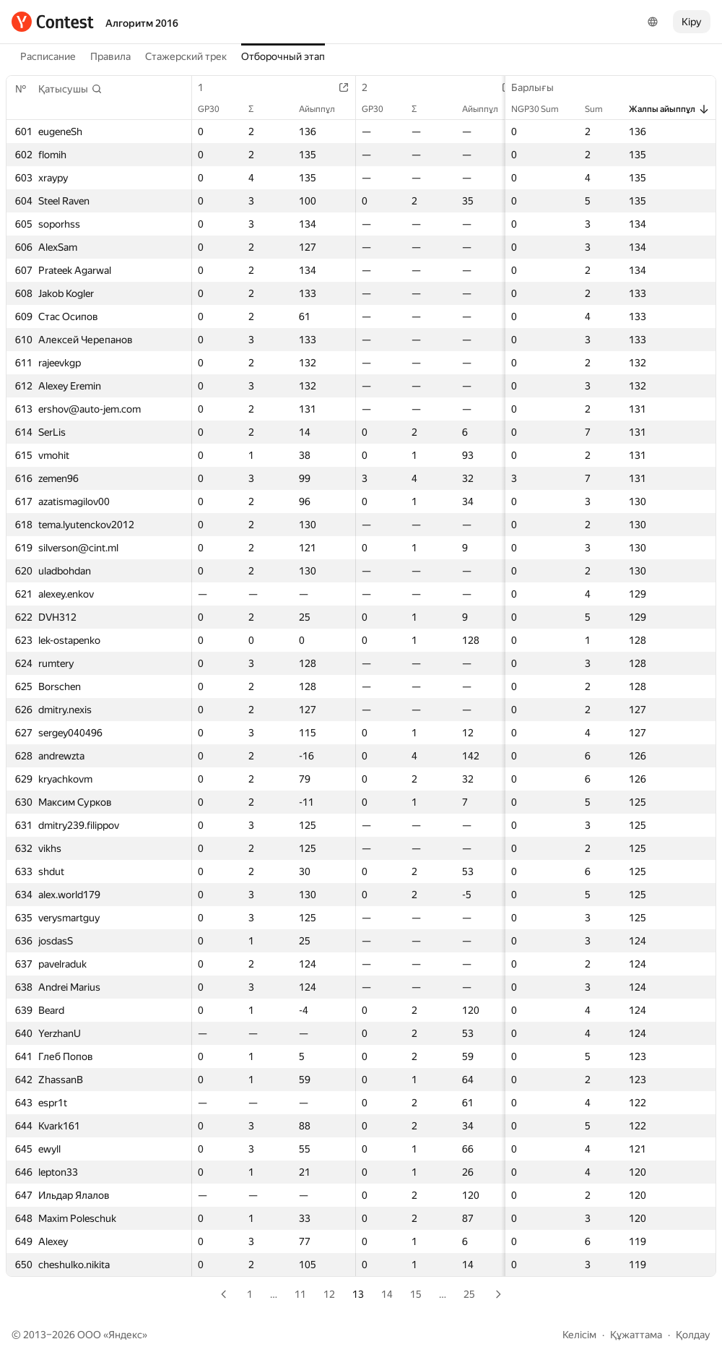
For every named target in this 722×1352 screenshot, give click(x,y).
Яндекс (125, 1334)
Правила (110, 56)
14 (387, 1294)
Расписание (48, 56)
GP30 (216, 109)
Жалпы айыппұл (669, 109)
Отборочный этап (283, 56)
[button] (70, 89)
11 (300, 1294)
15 (416, 1294)
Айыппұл (324, 109)
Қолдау (693, 1334)
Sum (601, 109)
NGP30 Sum (542, 109)
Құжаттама (636, 1334)
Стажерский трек (186, 56)
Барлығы (539, 87)
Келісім (579, 1334)
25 (469, 1294)
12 (329, 1294)
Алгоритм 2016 (141, 23)
